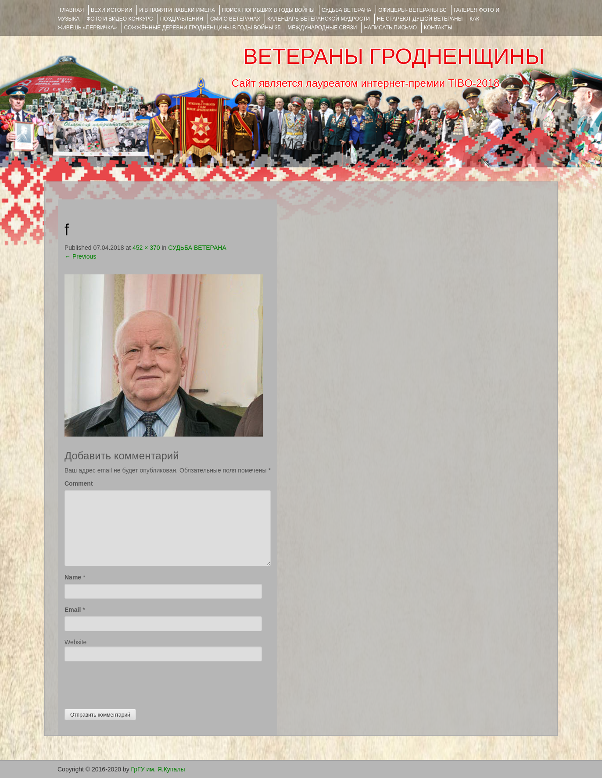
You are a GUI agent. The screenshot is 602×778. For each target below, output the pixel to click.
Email (72, 609)
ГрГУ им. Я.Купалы (158, 769)
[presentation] (131, 683)
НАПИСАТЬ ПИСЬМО (390, 28)
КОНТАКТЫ (438, 28)
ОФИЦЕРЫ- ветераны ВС (412, 10)
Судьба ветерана (347, 10)
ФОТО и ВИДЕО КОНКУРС (119, 19)
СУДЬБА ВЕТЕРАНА (197, 247)
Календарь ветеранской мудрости (318, 19)
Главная (72, 10)
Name (72, 577)
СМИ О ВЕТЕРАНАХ (235, 19)
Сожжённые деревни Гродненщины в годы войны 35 (202, 28)
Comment (78, 483)
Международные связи (322, 28)
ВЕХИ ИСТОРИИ (111, 10)
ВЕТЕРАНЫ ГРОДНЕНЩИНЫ (394, 56)
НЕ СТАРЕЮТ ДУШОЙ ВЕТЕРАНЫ (419, 19)
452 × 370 (146, 247)
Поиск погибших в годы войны (268, 10)
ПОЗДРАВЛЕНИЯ (181, 19)
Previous (80, 256)
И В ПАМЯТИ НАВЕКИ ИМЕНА (177, 10)
